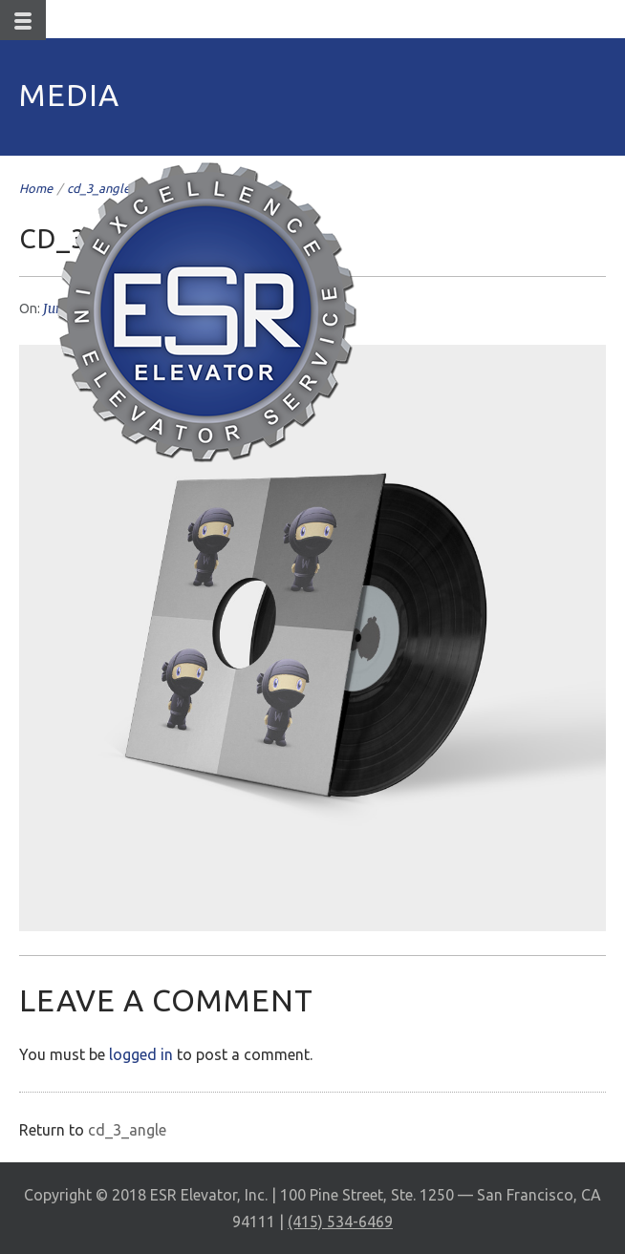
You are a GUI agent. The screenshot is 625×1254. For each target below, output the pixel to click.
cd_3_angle (127, 1129)
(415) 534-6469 (340, 1221)
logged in (141, 1054)
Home (36, 188)
